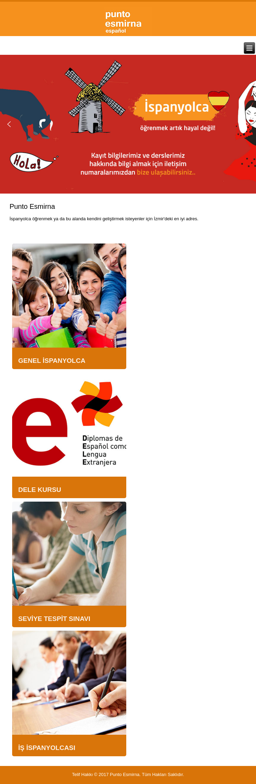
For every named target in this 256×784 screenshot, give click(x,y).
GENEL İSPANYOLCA (52, 360)
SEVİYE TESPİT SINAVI (54, 618)
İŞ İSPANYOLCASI (46, 747)
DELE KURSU (39, 489)
